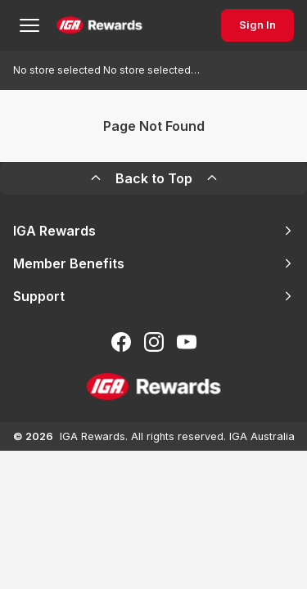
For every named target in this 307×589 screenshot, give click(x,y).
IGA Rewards (153, 231)
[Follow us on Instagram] (154, 342)
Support (153, 296)
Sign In (257, 25)
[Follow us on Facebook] (121, 342)
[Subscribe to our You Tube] (186, 342)
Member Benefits (153, 263)
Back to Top (154, 178)
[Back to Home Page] (99, 25)
